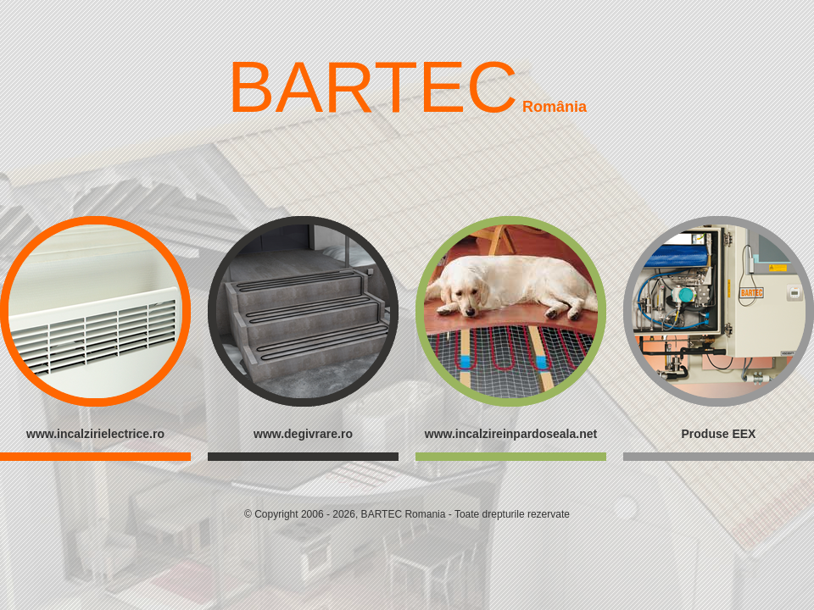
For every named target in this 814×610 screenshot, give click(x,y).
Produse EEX (719, 434)
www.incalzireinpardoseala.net (511, 434)
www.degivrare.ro (303, 434)
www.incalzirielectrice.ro (95, 434)
